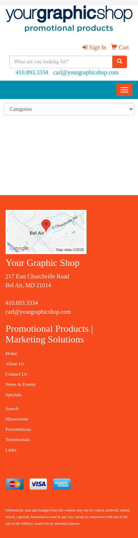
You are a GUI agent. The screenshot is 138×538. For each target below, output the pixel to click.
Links (11, 450)
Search (12, 408)
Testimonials (18, 439)
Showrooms (17, 419)
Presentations (18, 429)
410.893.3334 (32, 72)
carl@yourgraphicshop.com (86, 72)
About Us (15, 363)
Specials (13, 394)
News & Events (21, 384)
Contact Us (16, 374)
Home (11, 353)
